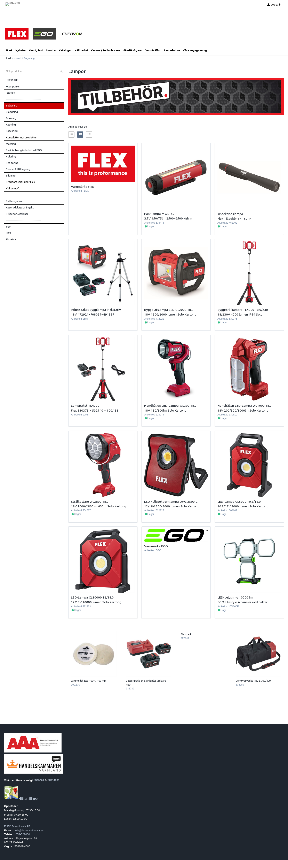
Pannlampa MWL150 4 (160, 214)
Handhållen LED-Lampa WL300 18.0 (170, 405)
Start (9, 50)
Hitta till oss (21, 799)
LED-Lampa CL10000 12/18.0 (92, 597)
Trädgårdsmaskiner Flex (20, 182)
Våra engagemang (195, 50)
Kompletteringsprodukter (21, 137)
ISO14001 (54, 780)
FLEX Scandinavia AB (17, 826)
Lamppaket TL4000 (85, 405)
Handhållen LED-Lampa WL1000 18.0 (244, 405)
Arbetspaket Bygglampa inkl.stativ (96, 310)
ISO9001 (39, 780)
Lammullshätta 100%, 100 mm (88, 680)
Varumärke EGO (156, 546)
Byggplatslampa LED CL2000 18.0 (168, 310)
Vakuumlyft (13, 188)
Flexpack (186, 634)
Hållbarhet (81, 50)
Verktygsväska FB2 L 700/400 (253, 680)
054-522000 (23, 834)
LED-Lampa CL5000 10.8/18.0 (239, 501)
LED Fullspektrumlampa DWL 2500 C (171, 501)
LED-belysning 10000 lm (235, 597)
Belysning (11, 105)
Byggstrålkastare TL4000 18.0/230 (242, 310)
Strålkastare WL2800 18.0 (90, 501)
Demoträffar (152, 50)
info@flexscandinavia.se (29, 830)
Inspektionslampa (230, 214)
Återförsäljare (132, 50)
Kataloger (65, 50)
